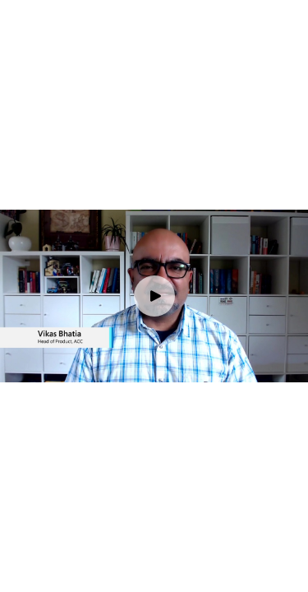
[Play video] (154, 296)
